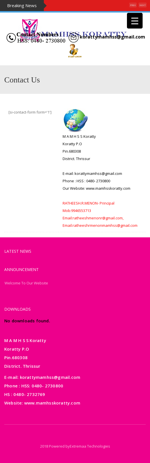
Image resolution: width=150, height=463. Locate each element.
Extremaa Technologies (90, 446)
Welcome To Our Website (26, 283)
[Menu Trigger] (135, 21)
